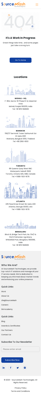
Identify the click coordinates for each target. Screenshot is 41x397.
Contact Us (6, 334)
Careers (4, 305)
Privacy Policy (20, 388)
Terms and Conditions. (20, 391)
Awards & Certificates (10, 325)
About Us (5, 296)
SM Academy (7, 309)
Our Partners (6, 330)
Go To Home (20, 60)
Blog (3, 321)
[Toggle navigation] (37, 4)
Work (3, 291)
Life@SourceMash (9, 300)
